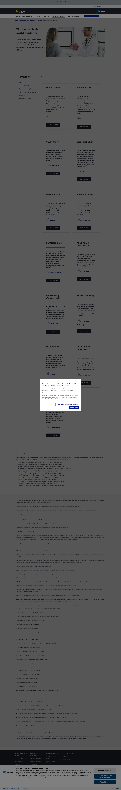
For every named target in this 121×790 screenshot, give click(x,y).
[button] (74, 407)
